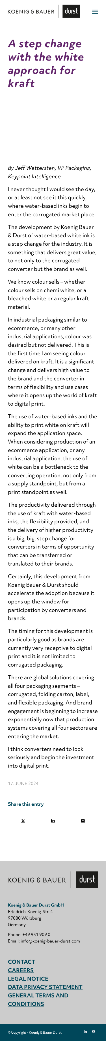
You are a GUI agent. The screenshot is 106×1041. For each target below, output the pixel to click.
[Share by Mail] (83, 820)
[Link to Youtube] (94, 1031)
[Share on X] (23, 820)
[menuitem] (95, 11)
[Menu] (95, 11)
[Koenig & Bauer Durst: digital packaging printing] (44, 11)
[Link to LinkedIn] (85, 1031)
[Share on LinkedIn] (53, 820)
